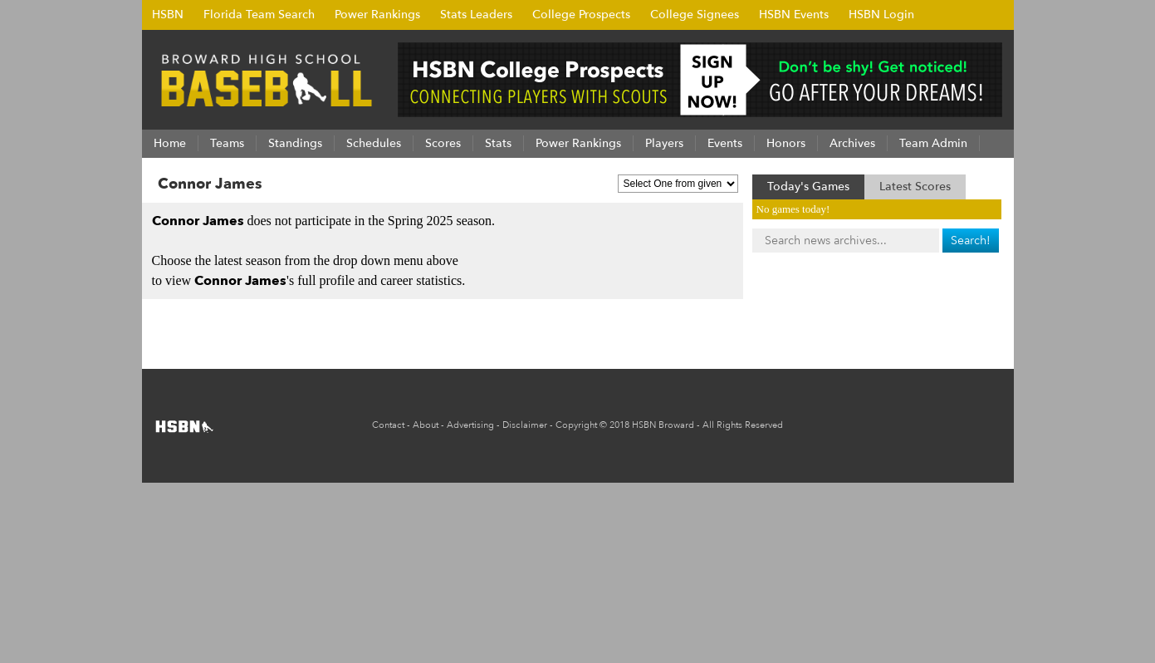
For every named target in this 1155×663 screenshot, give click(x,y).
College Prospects (581, 14)
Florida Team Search (259, 14)
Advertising (470, 425)
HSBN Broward (663, 425)
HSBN (168, 14)
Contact (388, 425)
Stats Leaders (476, 14)
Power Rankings (377, 14)
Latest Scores (915, 186)
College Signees (694, 14)
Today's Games (808, 186)
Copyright (576, 425)
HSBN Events (794, 14)
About (425, 425)
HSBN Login (881, 14)
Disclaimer (524, 425)
